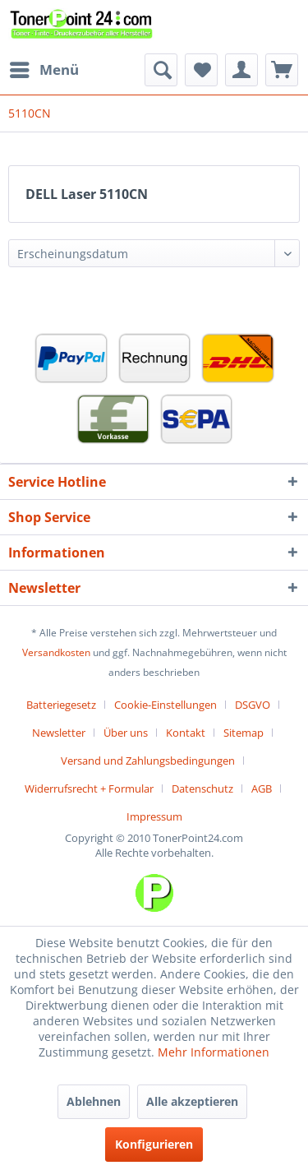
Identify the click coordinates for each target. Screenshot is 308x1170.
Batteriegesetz (61, 704)
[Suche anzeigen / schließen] (161, 69)
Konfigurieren (154, 1144)
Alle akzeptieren (192, 1101)
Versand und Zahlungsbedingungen (148, 760)
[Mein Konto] (241, 69)
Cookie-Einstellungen (165, 704)
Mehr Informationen (213, 1052)
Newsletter (58, 732)
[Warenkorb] (281, 69)
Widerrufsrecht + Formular (89, 788)
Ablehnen (94, 1101)
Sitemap (243, 732)
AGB (261, 788)
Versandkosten (56, 652)
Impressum (154, 816)
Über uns (125, 732)
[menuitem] (43, 69)
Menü (44, 68)
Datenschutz (202, 788)
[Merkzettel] (201, 69)
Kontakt (185, 732)
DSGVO (252, 704)
